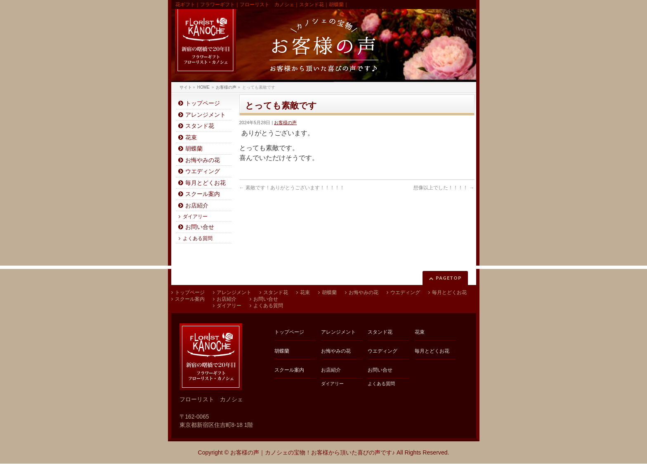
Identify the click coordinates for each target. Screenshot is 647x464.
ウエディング (202, 171)
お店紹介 (196, 206)
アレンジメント (205, 115)
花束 (191, 137)
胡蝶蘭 (194, 149)
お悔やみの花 (202, 160)
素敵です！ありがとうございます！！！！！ (292, 188)
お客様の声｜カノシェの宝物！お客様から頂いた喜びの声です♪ (312, 452)
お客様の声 (285, 122)
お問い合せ (199, 227)
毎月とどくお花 (205, 183)
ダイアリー (195, 216)
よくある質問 (198, 238)
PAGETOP (449, 277)
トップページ (202, 103)
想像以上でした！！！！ (443, 188)
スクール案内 (202, 194)
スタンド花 (199, 126)
